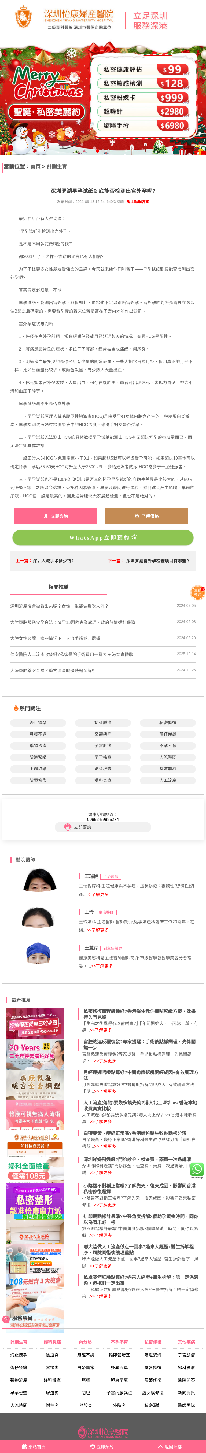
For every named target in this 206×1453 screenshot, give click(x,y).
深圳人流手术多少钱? (53, 561)
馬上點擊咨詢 (138, 202)
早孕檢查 (103, 757)
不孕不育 (167, 745)
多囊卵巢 (119, 1367)
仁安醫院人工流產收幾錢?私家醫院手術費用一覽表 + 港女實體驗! (72, 654)
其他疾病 (186, 1342)
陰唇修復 (38, 780)
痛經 (86, 1380)
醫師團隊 (186, 1405)
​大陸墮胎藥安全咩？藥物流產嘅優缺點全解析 (53, 670)
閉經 (86, 1393)
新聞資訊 (186, 1393)
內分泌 (86, 1342)
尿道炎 (52, 1393)
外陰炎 (119, 1405)
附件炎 (52, 1405)
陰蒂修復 (152, 1380)
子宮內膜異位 (119, 1393)
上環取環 (38, 768)
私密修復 (167, 722)
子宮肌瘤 (103, 745)
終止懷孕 (38, 722)
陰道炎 (52, 1355)
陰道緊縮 (38, 757)
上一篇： (24, 561)
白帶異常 (85, 1367)
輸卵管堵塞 (119, 1355)
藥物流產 (38, 745)
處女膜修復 (153, 1393)
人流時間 (167, 757)
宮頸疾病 (103, 734)
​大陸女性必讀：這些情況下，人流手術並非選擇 (55, 638)
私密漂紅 (152, 1405)
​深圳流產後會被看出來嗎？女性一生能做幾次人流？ (59, 606)
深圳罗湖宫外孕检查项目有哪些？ (158, 561)
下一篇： (116, 561)
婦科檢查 (103, 768)
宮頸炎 (52, 1367)
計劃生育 (57, 166)
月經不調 (38, 734)
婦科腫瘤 (103, 722)
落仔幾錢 (167, 734)
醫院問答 (186, 1380)
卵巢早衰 (119, 1380)
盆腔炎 (85, 1405)
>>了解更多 (98, 894)
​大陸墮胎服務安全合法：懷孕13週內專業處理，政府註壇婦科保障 (72, 622)
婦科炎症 (103, 780)
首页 (35, 166)
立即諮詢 (77, 827)
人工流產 (167, 780)
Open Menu (199, 18)
